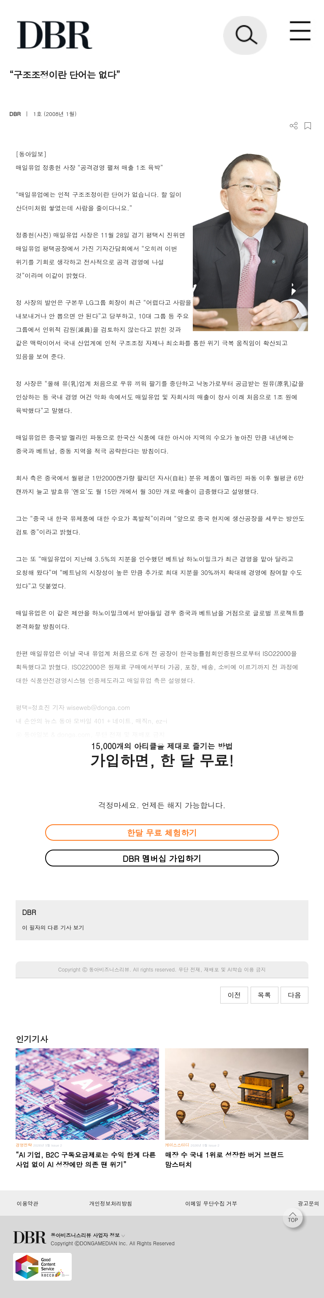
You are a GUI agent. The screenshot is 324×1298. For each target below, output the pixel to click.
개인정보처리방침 (110, 1203)
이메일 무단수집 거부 (211, 1203)
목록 (264, 995)
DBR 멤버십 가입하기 (162, 858)
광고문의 (308, 1203)
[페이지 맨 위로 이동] (295, 1220)
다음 (294, 995)
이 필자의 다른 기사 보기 (53, 927)
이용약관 (27, 1203)
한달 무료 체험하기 (162, 832)
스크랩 (308, 126)
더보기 (294, 126)
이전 (234, 995)
